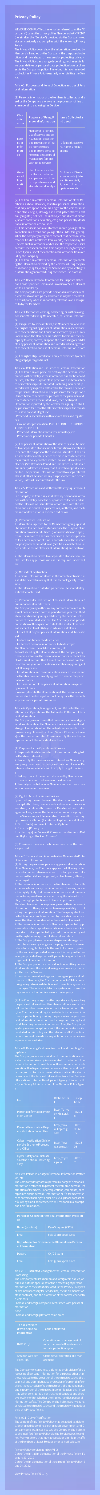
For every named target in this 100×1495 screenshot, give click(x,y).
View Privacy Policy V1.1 (29, 1474)
